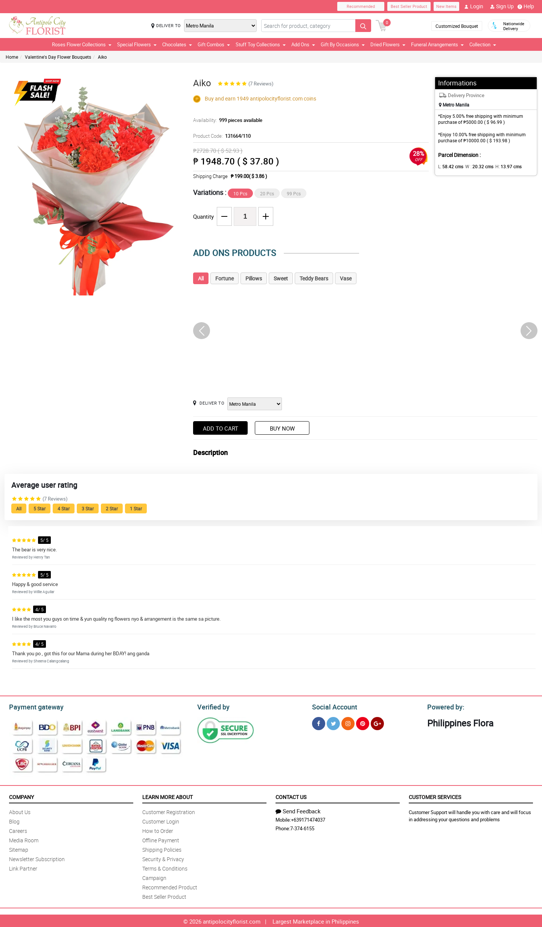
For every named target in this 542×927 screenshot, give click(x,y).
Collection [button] (482, 44)
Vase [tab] (346, 278)
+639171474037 (308, 818)
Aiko (102, 57)
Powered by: (444, 706)
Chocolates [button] (177, 44)
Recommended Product (169, 886)
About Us (19, 810)
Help (526, 6)
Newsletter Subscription (37, 858)
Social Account (332, 706)
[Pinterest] (362, 722)
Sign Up (502, 6)
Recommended (361, 6)
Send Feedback (298, 810)
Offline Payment (160, 839)
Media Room (23, 839)
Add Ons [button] (303, 44)
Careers (18, 829)
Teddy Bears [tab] (314, 278)
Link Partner (23, 867)
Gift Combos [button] (214, 44)
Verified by (212, 706)
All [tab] (201, 278)
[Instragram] (348, 722)
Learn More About (167, 795)
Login (473, 6)
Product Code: (220, 135)
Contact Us (291, 795)
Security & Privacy (163, 858)
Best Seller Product (409, 6)
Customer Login (160, 820)
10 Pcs (240, 193)
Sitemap (18, 848)
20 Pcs (267, 193)
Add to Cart (220, 428)
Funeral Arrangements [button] (437, 44)
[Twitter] (333, 722)
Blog (14, 820)
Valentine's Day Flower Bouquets (58, 57)
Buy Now (282, 428)
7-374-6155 (302, 827)
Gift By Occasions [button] (343, 44)
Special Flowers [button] (137, 44)
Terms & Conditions (164, 867)
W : (475, 166)
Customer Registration (168, 810)
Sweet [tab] (281, 278)
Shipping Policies (161, 848)
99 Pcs (294, 193)
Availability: (226, 120)
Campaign (154, 876)
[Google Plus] (377, 722)
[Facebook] (318, 722)
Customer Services (435, 795)
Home (12, 57)
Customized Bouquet (456, 26)
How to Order (157, 829)
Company (21, 795)
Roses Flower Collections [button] (81, 44)
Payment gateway (33, 706)
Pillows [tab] (253, 278)
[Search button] (363, 25)
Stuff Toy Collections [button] (261, 44)
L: (449, 166)
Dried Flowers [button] (387, 44)
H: (502, 166)
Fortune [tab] (224, 278)
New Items (446, 6)
